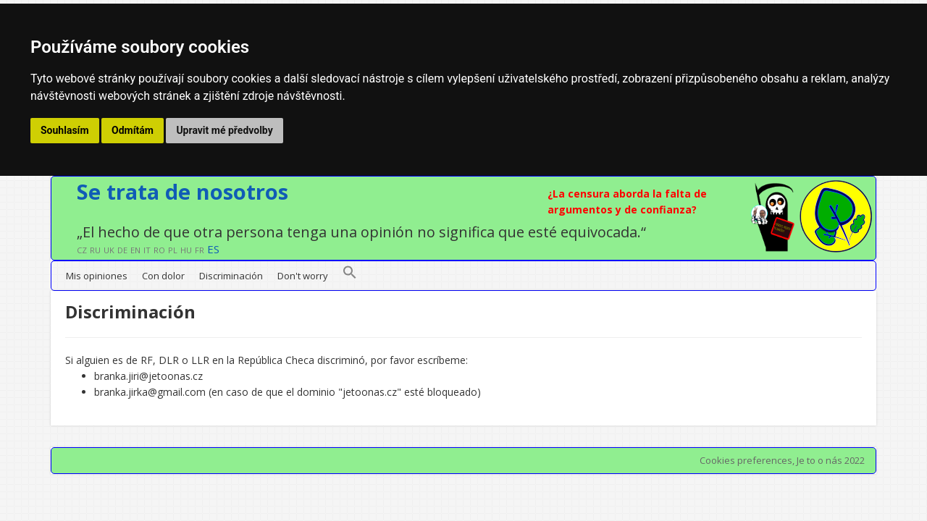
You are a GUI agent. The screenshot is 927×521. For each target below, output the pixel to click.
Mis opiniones (96, 275)
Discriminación (231, 275)
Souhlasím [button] (65, 130)
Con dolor (163, 275)
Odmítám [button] (133, 130)
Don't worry (302, 275)
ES (213, 249)
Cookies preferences (746, 460)
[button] (350, 275)
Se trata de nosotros (182, 191)
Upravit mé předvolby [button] (224, 130)
